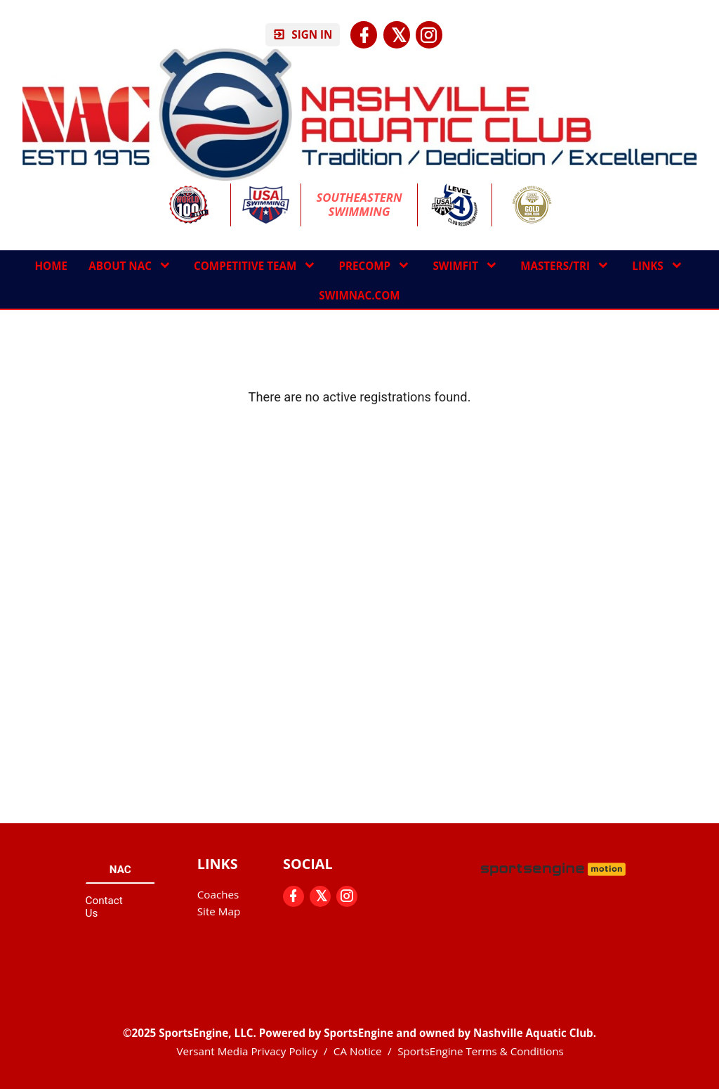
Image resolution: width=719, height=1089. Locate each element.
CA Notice (358, 1051)
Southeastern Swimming (360, 205)
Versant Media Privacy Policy (247, 1051)
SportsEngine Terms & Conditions (480, 1051)
